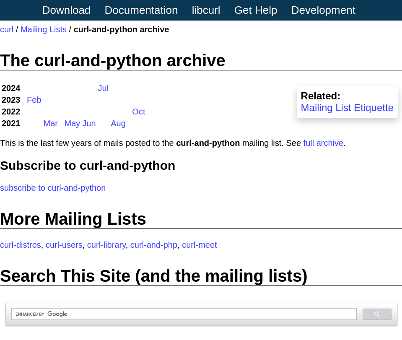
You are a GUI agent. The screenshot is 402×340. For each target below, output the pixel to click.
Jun (89, 123)
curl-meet (199, 244)
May (72, 123)
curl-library (106, 244)
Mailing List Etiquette (347, 107)
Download (66, 10)
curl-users (64, 244)
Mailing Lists (44, 29)
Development (323, 10)
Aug (118, 123)
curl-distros (20, 244)
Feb (34, 99)
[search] (183, 314)
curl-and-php (153, 244)
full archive (323, 143)
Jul (103, 88)
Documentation (141, 10)
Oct (138, 111)
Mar (51, 123)
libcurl (206, 10)
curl (6, 29)
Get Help (256, 10)
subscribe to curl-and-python (53, 187)
